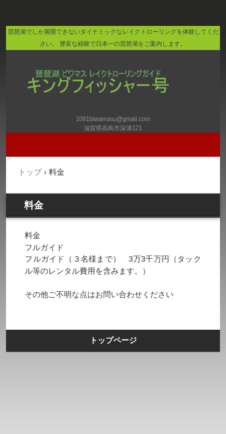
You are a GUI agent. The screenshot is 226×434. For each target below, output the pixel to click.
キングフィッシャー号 (114, 69)
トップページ (113, 340)
